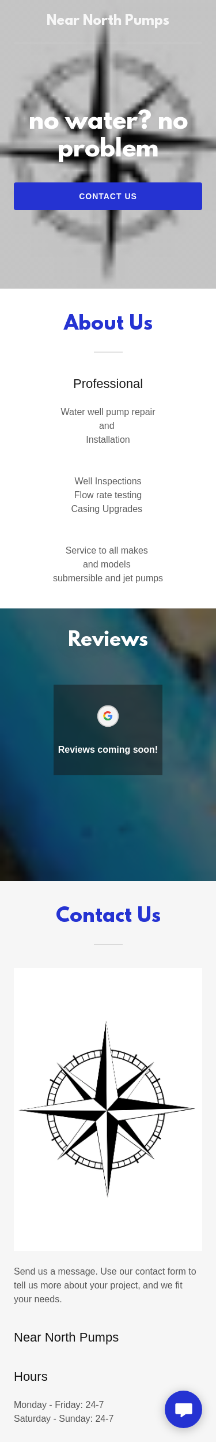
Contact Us (108, 196)
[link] (108, 21)
